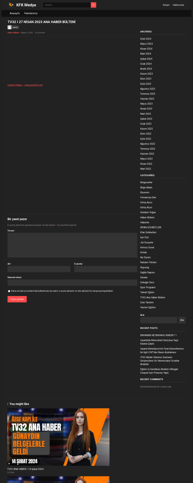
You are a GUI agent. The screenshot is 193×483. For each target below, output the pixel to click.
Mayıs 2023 (146, 103)
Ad (10, 264)
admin (15, 27)
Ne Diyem (145, 257)
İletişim (166, 5)
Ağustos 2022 (147, 143)
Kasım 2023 (146, 73)
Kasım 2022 (146, 128)
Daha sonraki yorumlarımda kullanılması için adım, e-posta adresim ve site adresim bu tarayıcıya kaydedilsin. (62, 291)
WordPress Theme (34, 479)
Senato (144, 277)
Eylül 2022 (145, 138)
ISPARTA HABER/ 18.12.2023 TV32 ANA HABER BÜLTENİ (166, 465)
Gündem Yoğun (148, 212)
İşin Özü (144, 237)
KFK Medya (26, 5)
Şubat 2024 (146, 58)
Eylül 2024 (145, 38)
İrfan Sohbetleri (148, 232)
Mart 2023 (145, 113)
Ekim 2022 (145, 133)
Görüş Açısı (146, 202)
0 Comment (40, 32)
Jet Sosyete (146, 242)
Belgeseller (146, 182)
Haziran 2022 (147, 153)
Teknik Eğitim (147, 292)
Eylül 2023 (145, 83)
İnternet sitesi (14, 277)
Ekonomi (144, 192)
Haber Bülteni (13, 33)
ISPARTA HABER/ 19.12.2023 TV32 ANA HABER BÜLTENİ (130, 465)
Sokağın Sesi (147, 282)
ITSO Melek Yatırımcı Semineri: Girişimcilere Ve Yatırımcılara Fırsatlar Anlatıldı (159, 361)
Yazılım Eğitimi (148, 307)
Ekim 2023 (145, 78)
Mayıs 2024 (146, 43)
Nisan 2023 (146, 108)
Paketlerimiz (31, 13)
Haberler (144, 222)
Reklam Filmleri (148, 262)
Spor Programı (147, 287)
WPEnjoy (48, 479)
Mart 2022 (145, 168)
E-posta (79, 264)
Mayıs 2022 (146, 158)
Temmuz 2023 (147, 93)
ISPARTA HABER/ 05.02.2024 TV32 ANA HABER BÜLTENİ (130, 432)
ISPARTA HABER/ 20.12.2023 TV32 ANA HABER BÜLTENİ (94, 465)
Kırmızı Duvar (147, 247)
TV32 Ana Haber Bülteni (152, 297)
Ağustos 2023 (147, 88)
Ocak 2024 (146, 63)
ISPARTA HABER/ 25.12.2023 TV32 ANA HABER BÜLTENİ (58, 465)
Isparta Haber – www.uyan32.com (25, 85)
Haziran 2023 (147, 98)
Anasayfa (15, 13)
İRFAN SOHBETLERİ (150, 227)
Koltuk (143, 252)
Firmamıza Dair (148, 197)
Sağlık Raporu (147, 272)
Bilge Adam (146, 187)
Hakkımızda (178, 5)
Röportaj (144, 267)
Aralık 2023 (146, 68)
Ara (142, 315)
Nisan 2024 (146, 48)
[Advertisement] (72, 61)
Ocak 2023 (146, 123)
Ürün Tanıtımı (147, 302)
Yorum (12, 230)
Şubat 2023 (146, 118)
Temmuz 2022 (147, 148)
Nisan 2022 (146, 163)
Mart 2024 (145, 53)
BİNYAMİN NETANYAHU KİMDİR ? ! (158, 335)
